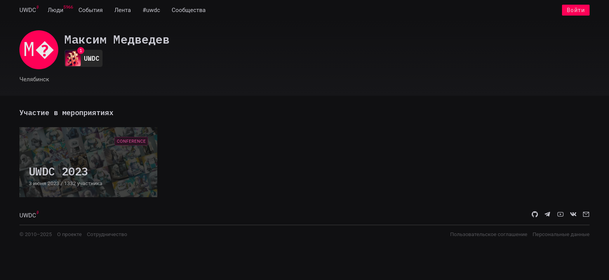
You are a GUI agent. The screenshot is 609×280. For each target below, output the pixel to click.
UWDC (27, 10)
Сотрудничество (107, 236)
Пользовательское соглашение (488, 236)
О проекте (69, 236)
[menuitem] (27, 11)
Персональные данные (561, 236)
